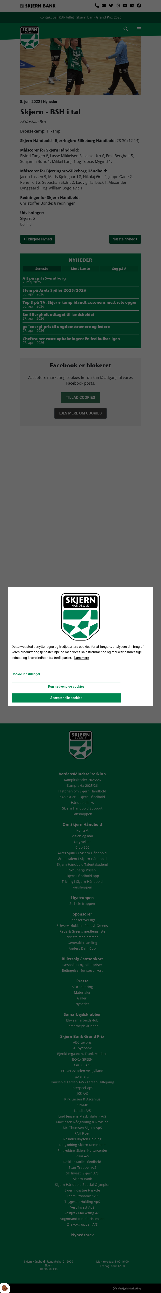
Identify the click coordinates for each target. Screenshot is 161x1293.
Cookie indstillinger (26, 674)
